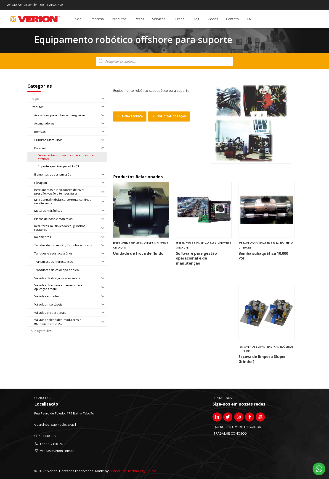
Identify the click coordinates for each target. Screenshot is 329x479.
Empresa (97, 18)
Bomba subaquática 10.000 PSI (263, 256)
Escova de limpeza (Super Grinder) (262, 359)
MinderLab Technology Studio (133, 470)
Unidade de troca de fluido (138, 253)
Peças (139, 18)
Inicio (78, 18)
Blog (195, 18)
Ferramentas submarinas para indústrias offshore (140, 245)
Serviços (158, 18)
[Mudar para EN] (249, 19)
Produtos (119, 18)
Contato (232, 18)
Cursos (178, 18)
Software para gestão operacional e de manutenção (196, 258)
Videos (212, 18)
